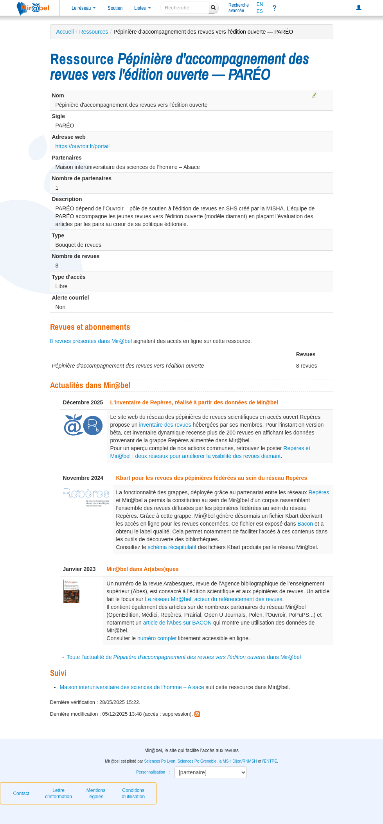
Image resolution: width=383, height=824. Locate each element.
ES (260, 11)
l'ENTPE (269, 761)
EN (260, 4)
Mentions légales (96, 793)
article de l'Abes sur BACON (177, 622)
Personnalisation (150, 772)
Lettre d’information (58, 793)
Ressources (93, 32)
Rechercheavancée (238, 8)
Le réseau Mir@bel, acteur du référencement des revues (213, 599)
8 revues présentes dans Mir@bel (91, 341)
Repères (318, 492)
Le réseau (84, 7)
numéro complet (156, 638)
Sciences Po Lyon (159, 761)
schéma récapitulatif (171, 547)
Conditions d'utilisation (133, 793)
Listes (142, 7)
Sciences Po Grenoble (197, 761)
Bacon (305, 524)
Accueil (65, 32)
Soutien (115, 7)
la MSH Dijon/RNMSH (238, 761)
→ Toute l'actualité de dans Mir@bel (180, 657)
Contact (21, 793)
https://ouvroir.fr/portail (83, 146)
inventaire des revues (165, 425)
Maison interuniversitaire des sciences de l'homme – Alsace (132, 687)
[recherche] (185, 7)
